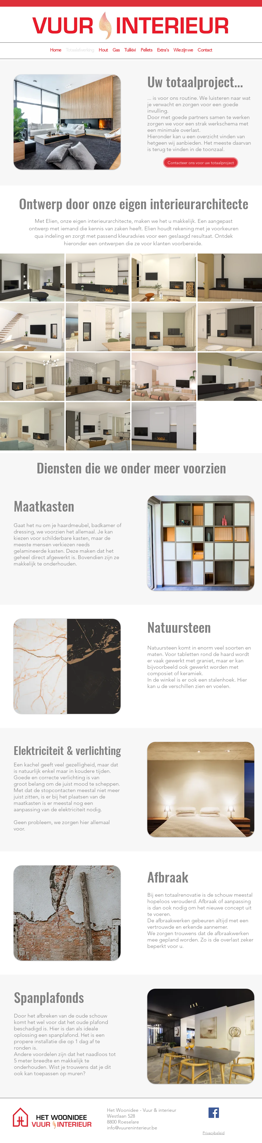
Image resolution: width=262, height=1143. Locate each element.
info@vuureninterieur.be (132, 1128)
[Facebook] (214, 1113)
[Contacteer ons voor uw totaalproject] (200, 162)
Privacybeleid (214, 1132)
